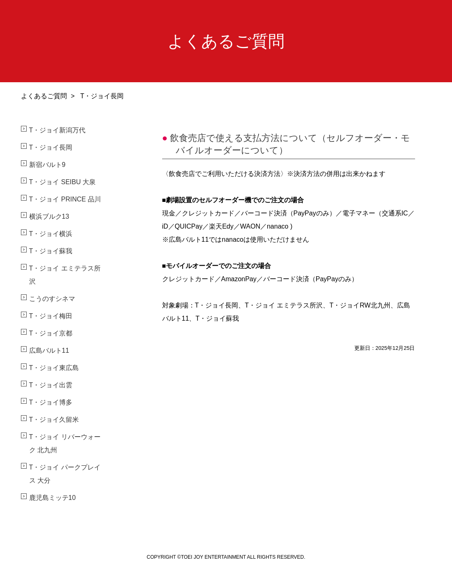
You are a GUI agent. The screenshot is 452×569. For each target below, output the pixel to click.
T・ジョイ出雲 (51, 385)
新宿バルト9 (47, 164)
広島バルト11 (49, 350)
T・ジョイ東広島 (54, 367)
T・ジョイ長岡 (51, 147)
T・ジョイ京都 (51, 333)
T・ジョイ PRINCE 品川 (65, 199)
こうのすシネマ (52, 298)
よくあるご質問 (44, 96)
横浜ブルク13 (49, 216)
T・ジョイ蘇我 (51, 250)
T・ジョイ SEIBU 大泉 (62, 181)
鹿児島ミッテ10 (52, 497)
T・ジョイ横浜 (51, 233)
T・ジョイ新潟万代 (57, 130)
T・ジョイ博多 (51, 402)
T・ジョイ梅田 (51, 315)
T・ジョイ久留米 (54, 419)
